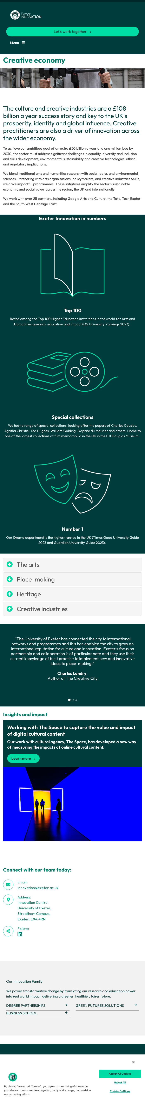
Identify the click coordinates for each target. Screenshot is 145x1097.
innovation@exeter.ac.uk (38, 887)
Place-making (36, 579)
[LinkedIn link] (20, 933)
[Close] (133, 1062)
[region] (72, 1075)
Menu (17, 42)
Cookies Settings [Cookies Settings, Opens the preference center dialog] (120, 1091)
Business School (21, 1013)
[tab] (69, 700)
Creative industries (42, 609)
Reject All (120, 1082)
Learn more (21, 758)
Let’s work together (70, 31)
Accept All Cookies (120, 1073)
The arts (28, 564)
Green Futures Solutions (100, 1005)
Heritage (29, 594)
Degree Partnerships (25, 1005)
